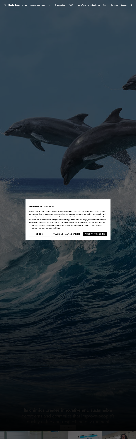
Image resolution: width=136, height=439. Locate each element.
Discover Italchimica (37, 5)
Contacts (114, 5)
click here (56, 228)
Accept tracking (95, 234)
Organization (60, 5)
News (105, 5)
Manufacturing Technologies (89, 5)
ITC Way (71, 5)
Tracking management (66, 234)
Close (39, 234)
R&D (50, 5)
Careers (124, 5)
